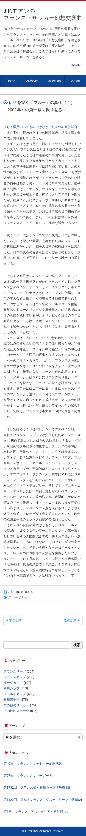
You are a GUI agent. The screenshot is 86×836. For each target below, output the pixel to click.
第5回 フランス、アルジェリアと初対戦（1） (37, 811)
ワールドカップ (14, 694)
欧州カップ (11, 688)
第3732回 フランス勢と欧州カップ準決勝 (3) (36, 787)
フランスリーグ (14, 671)
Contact (74, 81)
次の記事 (72, 620)
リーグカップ (13, 683)
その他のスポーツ (16, 711)
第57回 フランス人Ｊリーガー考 (27, 775)
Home (11, 81)
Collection (54, 81)
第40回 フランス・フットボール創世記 (32, 763)
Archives (32, 81)
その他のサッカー (16, 705)
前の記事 (14, 620)
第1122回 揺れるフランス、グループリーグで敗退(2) (42, 800)
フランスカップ (14, 677)
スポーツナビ (18, 597)
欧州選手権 (11, 699)
